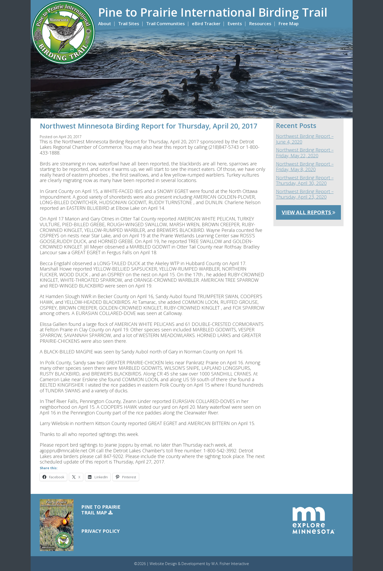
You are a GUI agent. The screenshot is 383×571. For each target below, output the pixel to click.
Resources (260, 23)
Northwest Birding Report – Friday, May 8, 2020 (305, 166)
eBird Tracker (206, 23)
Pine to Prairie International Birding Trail (212, 12)
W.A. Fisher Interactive (230, 563)
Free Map (288, 23)
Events (234, 23)
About (104, 23)
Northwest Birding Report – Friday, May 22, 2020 (305, 152)
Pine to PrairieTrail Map (100, 509)
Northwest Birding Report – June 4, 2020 (305, 139)
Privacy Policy (100, 531)
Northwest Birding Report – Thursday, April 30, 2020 (305, 180)
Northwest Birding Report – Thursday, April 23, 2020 (305, 194)
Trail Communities (165, 23)
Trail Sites (128, 23)
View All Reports (308, 212)
